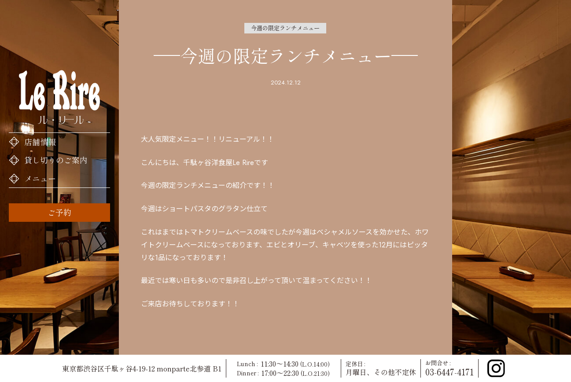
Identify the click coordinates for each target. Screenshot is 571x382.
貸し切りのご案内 (56, 159)
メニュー (40, 178)
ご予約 (59, 212)
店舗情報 (40, 141)
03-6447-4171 (449, 372)
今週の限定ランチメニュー (285, 28)
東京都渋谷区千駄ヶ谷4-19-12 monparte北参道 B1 (141, 368)
